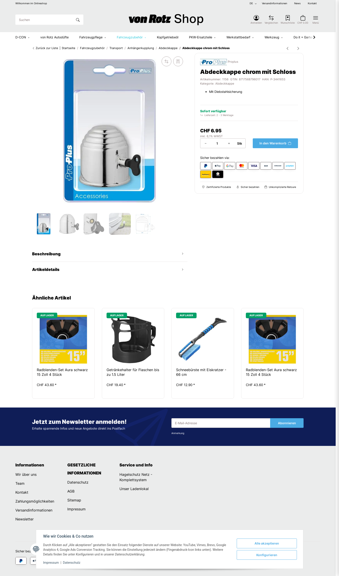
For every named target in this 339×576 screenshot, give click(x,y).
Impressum (51, 562)
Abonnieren (287, 423)
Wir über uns (26, 474)
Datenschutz (71, 562)
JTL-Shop (313, 570)
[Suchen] (44, 20)
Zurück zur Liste (45, 48)
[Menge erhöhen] (229, 143)
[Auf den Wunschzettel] (178, 61)
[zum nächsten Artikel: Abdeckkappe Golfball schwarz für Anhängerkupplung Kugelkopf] (298, 48)
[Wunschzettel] (288, 20)
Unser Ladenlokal (134, 489)
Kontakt (312, 3)
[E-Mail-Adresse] (220, 423)
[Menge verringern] (205, 143)
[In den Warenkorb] (275, 143)
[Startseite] (166, 19)
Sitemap (74, 500)
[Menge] (217, 143)
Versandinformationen (274, 3)
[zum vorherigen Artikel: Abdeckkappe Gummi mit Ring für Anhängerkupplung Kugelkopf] (287, 48)
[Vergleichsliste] (271, 20)
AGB (70, 491)
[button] (256, 20)
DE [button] (251, 3)
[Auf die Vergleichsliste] (166, 61)
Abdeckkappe (224, 83)
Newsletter (24, 519)
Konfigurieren (266, 555)
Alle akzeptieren (267, 543)
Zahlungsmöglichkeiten (34, 501)
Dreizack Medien (208, 570)
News (297, 3)
